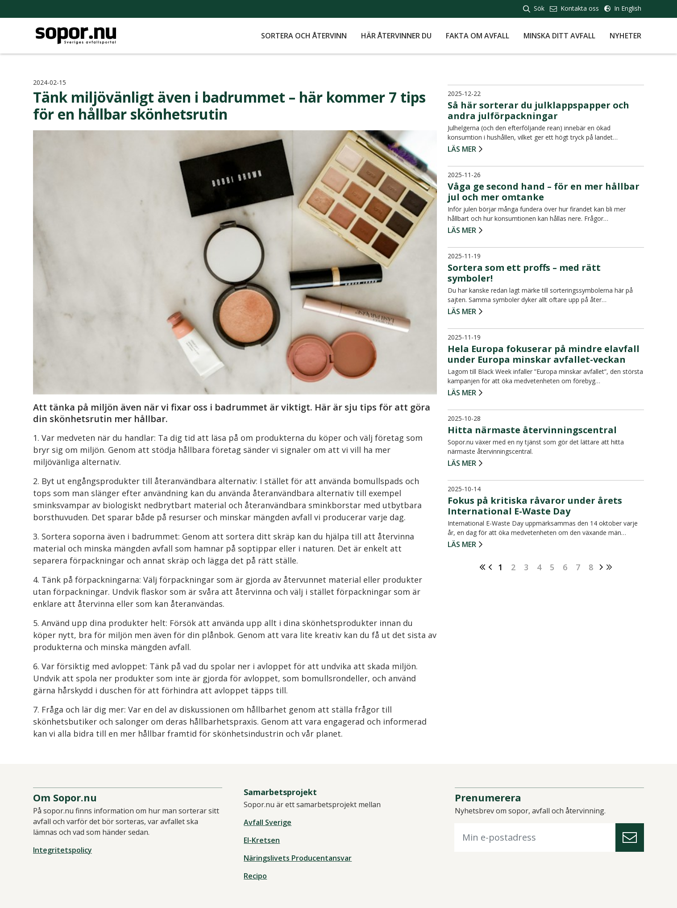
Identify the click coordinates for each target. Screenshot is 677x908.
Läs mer (461, 150)
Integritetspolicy (65, 850)
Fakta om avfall (477, 36)
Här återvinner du (396, 36)
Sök (533, 8)
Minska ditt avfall (559, 36)
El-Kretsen (263, 841)
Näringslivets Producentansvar (299, 858)
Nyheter (625, 36)
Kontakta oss (574, 8)
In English (622, 8)
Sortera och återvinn (304, 36)
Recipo (256, 876)
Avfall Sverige (268, 823)
